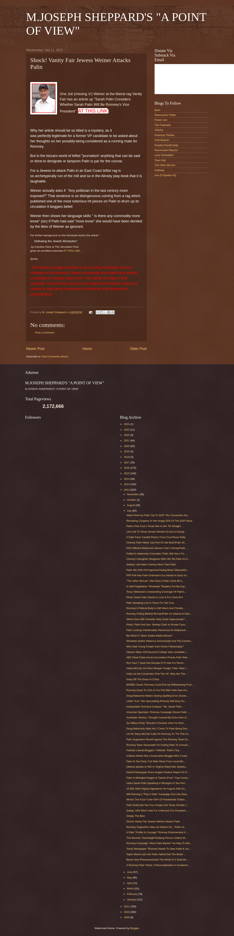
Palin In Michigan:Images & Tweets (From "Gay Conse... (158, 777)
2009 (127, 917)
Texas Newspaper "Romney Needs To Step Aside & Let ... (158, 848)
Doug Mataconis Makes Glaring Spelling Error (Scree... (157, 695)
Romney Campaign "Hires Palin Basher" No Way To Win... (159, 843)
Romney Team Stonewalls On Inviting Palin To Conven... (158, 744)
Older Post (138, 349)
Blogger (134, 928)
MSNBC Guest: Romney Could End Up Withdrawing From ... (160, 684)
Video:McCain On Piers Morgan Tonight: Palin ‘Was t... (157, 668)
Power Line (161, 119)
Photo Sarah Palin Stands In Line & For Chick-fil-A (154, 597)
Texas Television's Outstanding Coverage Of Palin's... (156, 591)
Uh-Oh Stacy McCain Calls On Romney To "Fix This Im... (158, 733)
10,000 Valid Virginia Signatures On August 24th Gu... (156, 788)
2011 (127, 906)
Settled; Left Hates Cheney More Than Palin (151, 564)
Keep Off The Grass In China (142, 679)
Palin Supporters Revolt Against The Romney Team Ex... (158, 739)
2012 (127, 489)
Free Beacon (162, 140)
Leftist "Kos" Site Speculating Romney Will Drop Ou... (156, 701)
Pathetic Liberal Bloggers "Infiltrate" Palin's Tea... (153, 750)
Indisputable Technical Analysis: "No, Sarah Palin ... (155, 706)
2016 (127, 467)
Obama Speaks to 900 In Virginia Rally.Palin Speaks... (156, 766)
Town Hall (160, 160)
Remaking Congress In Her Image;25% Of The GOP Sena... (160, 520)
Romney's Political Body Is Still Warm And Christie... (155, 608)
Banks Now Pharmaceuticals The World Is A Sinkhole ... (157, 859)
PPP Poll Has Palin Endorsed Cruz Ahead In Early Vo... (157, 575)
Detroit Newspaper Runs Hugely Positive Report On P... (157, 772)
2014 (127, 478)
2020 (127, 446)
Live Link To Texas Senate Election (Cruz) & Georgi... (156, 531)
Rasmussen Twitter (165, 114)
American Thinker (165, 135)
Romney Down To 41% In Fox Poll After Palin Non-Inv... (157, 690)
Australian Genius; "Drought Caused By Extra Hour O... (157, 717)
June (130, 872)
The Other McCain (165, 165)
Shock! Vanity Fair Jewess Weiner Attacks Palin (153, 821)
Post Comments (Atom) (55, 356)
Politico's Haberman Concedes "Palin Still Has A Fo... (156, 553)
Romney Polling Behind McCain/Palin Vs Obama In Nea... (159, 613)
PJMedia (159, 170)
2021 (127, 440)
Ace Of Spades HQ (165, 175)
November (133, 494)
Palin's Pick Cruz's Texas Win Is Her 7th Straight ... (154, 526)
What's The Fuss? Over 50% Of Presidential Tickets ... (157, 799)
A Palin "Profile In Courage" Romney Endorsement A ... (157, 832)
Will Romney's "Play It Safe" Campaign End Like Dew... (157, 794)
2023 (127, 429)
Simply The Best (135, 815)
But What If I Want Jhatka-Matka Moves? (149, 635)
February (132, 894)
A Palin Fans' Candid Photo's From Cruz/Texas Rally (155, 537)
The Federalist (163, 125)
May (129, 877)
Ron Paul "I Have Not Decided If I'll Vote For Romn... (156, 662)
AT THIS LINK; (72, 250)
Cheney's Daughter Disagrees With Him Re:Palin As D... (158, 558)
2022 (127, 435)
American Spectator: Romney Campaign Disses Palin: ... (158, 712)
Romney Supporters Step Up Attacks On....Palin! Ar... (156, 826)
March (131, 888)
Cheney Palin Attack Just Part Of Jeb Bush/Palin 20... (156, 542)
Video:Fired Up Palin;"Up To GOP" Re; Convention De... (157, 515)
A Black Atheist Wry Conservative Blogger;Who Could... (157, 755)
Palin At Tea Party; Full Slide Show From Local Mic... (156, 761)
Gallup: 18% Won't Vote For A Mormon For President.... (157, 810)
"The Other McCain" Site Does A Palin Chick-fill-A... (155, 580)
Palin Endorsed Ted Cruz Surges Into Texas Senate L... (157, 805)
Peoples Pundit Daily (166, 145)
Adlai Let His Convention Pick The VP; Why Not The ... (157, 673)
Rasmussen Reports (166, 150)
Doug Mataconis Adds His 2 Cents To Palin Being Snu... (157, 728)
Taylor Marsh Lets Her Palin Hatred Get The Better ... (156, 854)
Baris (157, 110)
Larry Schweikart (164, 155)
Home (87, 349)
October (132, 499)
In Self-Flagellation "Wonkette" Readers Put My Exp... (156, 586)
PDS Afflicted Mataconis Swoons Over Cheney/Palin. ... (157, 548)
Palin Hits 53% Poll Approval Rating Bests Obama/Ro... (157, 570)
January (132, 899)
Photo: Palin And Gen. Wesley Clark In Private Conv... (156, 624)
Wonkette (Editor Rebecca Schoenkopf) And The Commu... (159, 640)
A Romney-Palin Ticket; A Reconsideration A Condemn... (158, 865)
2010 (127, 911)
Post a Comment (44, 332)
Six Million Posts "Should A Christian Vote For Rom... (156, 723)
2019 (127, 451)
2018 (127, 456)
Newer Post (35, 349)
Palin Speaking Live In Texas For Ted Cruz (150, 602)
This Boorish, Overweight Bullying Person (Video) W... (156, 837)
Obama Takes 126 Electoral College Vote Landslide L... (157, 652)
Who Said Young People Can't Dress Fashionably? (154, 646)
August (131, 505)
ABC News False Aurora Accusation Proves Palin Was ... (158, 657)
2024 (127, 424)
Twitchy (159, 129)
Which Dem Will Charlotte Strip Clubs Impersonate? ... (157, 619)
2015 (127, 473)
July (129, 510)
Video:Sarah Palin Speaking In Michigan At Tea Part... (156, 783)
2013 (127, 484)
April (130, 883)
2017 (127, 462)
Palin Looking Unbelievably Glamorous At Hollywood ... (157, 630)
